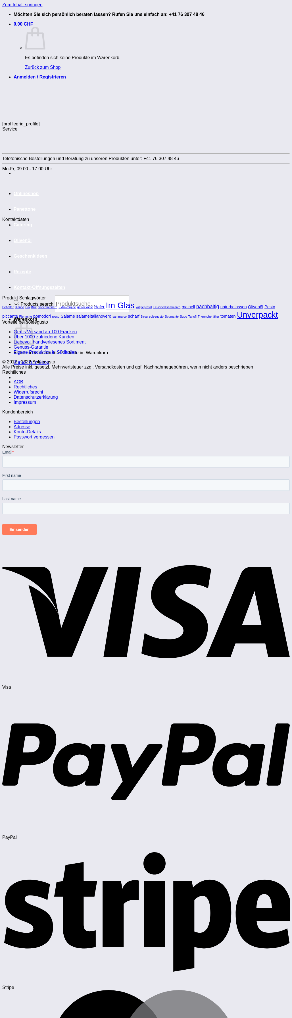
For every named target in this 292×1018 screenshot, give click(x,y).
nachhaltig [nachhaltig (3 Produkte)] (207, 306)
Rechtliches (25, 386)
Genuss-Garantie (31, 347)
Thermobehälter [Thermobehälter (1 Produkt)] (208, 316)
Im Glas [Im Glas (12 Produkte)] (120, 305)
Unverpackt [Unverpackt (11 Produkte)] (257, 314)
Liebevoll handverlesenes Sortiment (49, 342)
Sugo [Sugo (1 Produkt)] (183, 316)
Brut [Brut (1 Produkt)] (34, 307)
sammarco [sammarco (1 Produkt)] (119, 316)
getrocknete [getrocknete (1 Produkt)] (85, 307)
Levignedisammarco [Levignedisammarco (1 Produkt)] (166, 307)
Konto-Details (27, 431)
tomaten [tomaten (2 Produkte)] (227, 316)
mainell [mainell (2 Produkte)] (188, 307)
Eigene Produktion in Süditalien (45, 352)
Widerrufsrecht (28, 392)
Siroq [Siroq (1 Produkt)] (144, 316)
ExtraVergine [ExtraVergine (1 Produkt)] (67, 307)
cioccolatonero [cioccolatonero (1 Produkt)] (47, 307)
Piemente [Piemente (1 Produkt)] (25, 316)
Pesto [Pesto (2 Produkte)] (269, 307)
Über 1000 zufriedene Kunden (44, 336)
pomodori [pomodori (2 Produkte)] (42, 316)
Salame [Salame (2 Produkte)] (68, 316)
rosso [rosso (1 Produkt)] (55, 316)
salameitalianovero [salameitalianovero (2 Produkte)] (93, 316)
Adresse (22, 426)
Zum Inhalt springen (22, 4)
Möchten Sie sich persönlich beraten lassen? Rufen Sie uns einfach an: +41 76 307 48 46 (109, 14)
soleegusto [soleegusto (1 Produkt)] (156, 316)
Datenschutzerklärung (36, 397)
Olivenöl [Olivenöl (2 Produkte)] (255, 307)
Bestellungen (27, 421)
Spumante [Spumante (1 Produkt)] (172, 316)
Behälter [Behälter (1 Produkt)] (8, 307)
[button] (23, 24)
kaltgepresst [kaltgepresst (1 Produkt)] (144, 307)
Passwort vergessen (34, 436)
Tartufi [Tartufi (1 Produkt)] (192, 316)
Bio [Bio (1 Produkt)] (27, 307)
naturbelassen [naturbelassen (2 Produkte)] (233, 307)
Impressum (25, 402)
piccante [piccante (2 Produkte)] (10, 316)
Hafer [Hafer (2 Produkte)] (99, 307)
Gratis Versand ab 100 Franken (45, 331)
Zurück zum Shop (43, 67)
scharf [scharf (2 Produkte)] (133, 316)
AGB (18, 381)
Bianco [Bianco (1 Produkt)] (19, 307)
